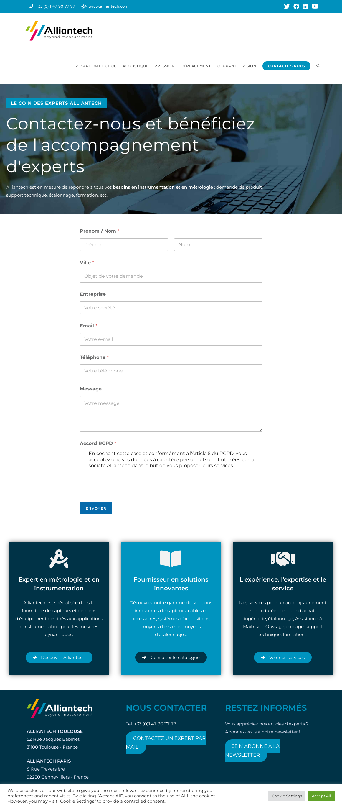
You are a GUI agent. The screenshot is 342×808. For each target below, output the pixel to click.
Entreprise (93, 294)
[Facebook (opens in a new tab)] (296, 6)
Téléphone (94, 357)
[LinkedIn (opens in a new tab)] (305, 6)
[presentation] (124, 498)
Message (91, 389)
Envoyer (96, 508)
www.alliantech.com (108, 6)
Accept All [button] (321, 796)
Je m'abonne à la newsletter (252, 750)
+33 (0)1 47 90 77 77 (155, 724)
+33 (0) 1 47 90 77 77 (55, 6)
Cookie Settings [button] (287, 796)
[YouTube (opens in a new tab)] (314, 6)
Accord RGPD (98, 443)
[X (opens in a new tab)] (287, 6)
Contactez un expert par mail (165, 742)
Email (88, 326)
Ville (87, 262)
